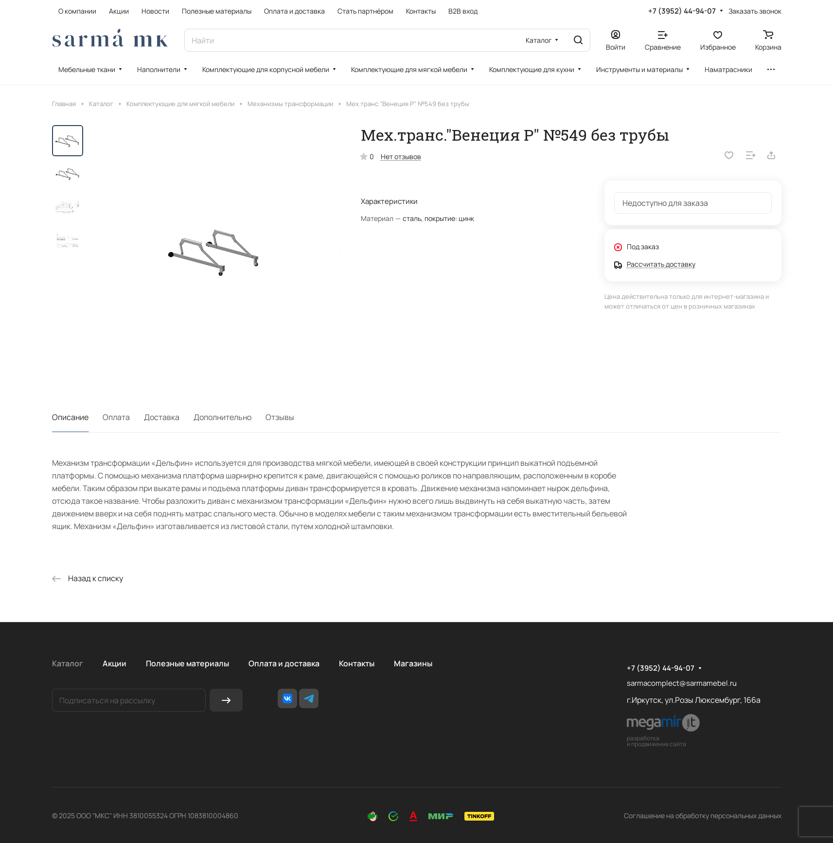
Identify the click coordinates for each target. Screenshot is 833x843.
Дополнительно (222, 417)
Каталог (67, 663)
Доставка (161, 417)
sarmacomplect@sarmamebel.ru (682, 683)
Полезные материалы (187, 663)
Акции (114, 663)
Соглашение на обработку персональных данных (702, 815)
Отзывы (280, 417)
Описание (70, 417)
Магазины (413, 663)
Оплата (116, 417)
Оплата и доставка (283, 663)
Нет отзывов (401, 156)
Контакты (356, 663)
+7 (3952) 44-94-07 (682, 11)
